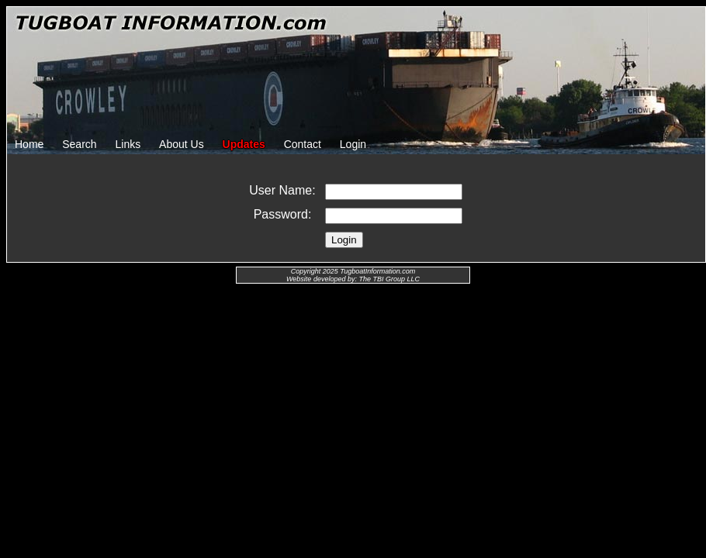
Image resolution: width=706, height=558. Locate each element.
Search (79, 144)
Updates (244, 144)
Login (353, 144)
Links (128, 144)
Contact (302, 144)
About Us (181, 144)
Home (29, 144)
